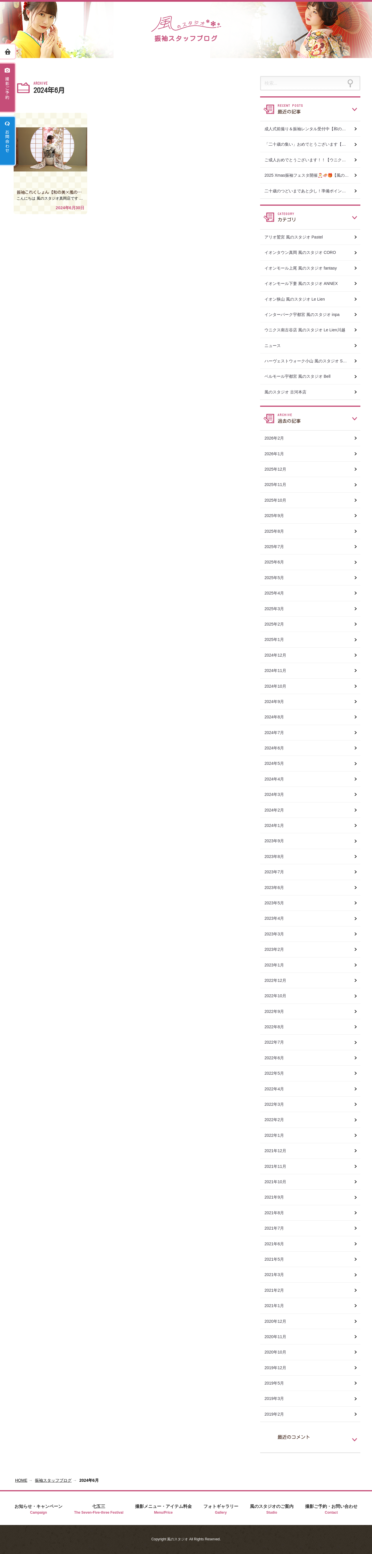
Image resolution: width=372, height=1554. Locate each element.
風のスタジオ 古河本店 (285, 392)
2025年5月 (276, 577)
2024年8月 (276, 717)
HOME (21, 1480)
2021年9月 (276, 1197)
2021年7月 (276, 1228)
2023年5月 (276, 903)
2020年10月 (277, 1352)
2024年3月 (276, 794)
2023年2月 (276, 949)
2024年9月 (276, 701)
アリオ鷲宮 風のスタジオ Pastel (293, 237)
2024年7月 (276, 732)
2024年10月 (277, 686)
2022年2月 (276, 1119)
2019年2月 (276, 1414)
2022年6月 (276, 1058)
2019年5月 (276, 1383)
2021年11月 (277, 1166)
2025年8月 (276, 531)
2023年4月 (276, 918)
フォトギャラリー (220, 1509)
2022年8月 (276, 1026)
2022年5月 (276, 1073)
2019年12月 (277, 1367)
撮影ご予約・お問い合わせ (331, 1509)
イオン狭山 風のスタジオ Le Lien (294, 299)
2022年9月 (276, 1011)
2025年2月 (276, 624)
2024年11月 (277, 670)
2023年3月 (276, 934)
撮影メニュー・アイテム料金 (163, 1509)
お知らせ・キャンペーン (38, 1509)
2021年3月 (276, 1274)
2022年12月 (277, 980)
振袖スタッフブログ (53, 1480)
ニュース (272, 345)
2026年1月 (276, 453)
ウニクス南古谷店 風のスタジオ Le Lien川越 (304, 330)
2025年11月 (277, 484)
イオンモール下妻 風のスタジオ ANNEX (301, 283)
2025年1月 (276, 639)
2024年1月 (276, 825)
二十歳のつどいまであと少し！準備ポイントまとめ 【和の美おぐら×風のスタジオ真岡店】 (312, 191)
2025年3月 (276, 608)
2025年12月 (277, 469)
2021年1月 (276, 1305)
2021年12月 (277, 1150)
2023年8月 (276, 856)
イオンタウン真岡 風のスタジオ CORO (300, 252)
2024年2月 (276, 810)
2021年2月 (276, 1290)
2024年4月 (276, 779)
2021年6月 (276, 1244)
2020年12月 (277, 1321)
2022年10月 (277, 995)
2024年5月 (276, 763)
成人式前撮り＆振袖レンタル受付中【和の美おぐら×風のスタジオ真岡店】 (312, 129)
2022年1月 (276, 1135)
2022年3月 (276, 1104)
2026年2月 (276, 438)
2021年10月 (277, 1181)
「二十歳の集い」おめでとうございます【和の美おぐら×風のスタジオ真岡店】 (312, 144)
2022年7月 (276, 1042)
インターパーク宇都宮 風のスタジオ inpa (301, 314)
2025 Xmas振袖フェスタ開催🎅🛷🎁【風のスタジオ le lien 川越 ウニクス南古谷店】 (312, 175)
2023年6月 (276, 887)
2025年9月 (276, 515)
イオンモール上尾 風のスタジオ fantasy (300, 268)
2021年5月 (276, 1259)
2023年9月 (276, 841)
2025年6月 (276, 562)
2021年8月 (276, 1212)
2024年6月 (276, 748)
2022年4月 (276, 1089)
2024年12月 (277, 655)
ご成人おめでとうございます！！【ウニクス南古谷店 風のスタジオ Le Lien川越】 (312, 160)
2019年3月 (276, 1398)
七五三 (98, 1509)
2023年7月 (276, 872)
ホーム (8, 51)
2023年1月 (276, 965)
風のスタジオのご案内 (272, 1509)
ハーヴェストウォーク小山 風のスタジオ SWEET (309, 361)
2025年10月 (277, 500)
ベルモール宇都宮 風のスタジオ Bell (297, 376)
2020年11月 (277, 1336)
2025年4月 (276, 593)
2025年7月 (276, 546)
